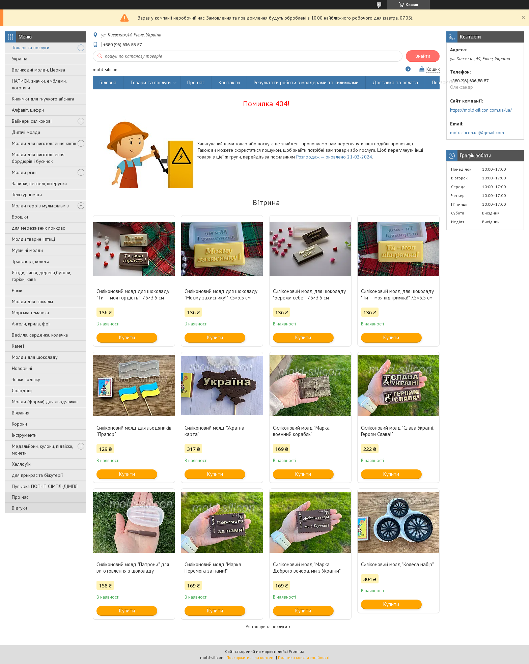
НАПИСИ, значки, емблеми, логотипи (39, 84)
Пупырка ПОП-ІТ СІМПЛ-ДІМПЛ (45, 486)
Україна (19, 59)
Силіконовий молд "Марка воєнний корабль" (301, 431)
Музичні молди (27, 250)
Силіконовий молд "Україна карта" (214, 431)
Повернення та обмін (455, 82)
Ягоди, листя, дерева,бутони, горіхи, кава (41, 275)
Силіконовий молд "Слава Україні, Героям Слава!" (397, 431)
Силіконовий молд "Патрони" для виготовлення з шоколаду (132, 567)
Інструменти (24, 435)
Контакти (229, 82)
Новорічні (22, 368)
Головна (108, 82)
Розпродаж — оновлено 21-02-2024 (334, 157)
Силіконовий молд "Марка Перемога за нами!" (213, 567)
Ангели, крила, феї (31, 324)
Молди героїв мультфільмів (40, 206)
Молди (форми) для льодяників (45, 402)
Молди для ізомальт (32, 301)
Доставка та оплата (395, 82)
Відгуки (19, 508)
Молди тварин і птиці (33, 239)
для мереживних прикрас (38, 228)
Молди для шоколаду (35, 357)
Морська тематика (30, 313)
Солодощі (22, 390)
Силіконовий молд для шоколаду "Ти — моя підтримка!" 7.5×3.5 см (397, 294)
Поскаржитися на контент (250, 657)
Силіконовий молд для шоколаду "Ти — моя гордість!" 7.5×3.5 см (132, 294)
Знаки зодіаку (26, 379)
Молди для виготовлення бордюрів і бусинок (38, 157)
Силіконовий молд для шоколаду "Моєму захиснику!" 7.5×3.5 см (221, 294)
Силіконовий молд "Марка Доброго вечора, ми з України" (307, 567)
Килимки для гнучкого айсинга (43, 99)
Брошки (20, 217)
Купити (127, 337)
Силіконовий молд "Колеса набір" (397, 564)
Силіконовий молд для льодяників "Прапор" (133, 431)
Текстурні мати (27, 195)
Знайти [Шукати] (422, 56)
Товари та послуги (30, 48)
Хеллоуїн (21, 464)
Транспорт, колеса (30, 261)
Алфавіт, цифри (28, 110)
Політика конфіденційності (303, 657)
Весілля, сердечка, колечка (40, 335)
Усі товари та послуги (266, 627)
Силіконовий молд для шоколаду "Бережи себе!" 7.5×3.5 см (309, 294)
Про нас (20, 497)
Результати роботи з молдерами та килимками (306, 82)
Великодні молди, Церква (38, 70)
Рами (17, 290)
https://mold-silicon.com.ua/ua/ (481, 110)
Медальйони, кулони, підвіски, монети (42, 449)
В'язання (20, 413)
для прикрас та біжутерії (37, 475)
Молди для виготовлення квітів (44, 143)
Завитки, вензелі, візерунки (39, 183)
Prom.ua (296, 651)
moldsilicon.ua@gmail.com (477, 132)
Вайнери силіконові (32, 121)
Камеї (18, 346)
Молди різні (24, 172)
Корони (19, 424)
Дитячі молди (26, 132)
